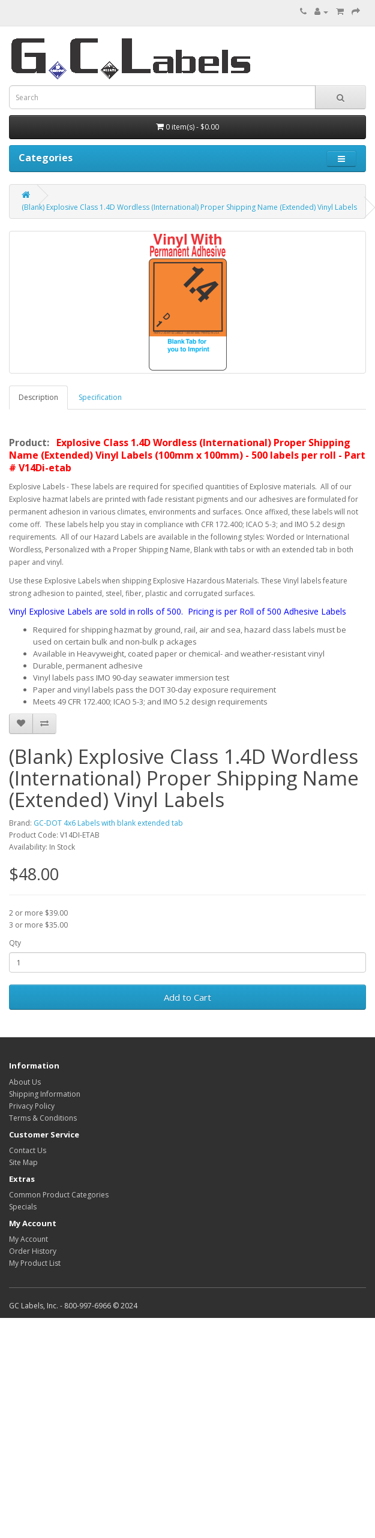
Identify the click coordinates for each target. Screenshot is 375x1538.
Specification (100, 397)
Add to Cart (187, 997)
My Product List (35, 1263)
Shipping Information (44, 1094)
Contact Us (27, 1150)
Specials (23, 1207)
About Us (25, 1082)
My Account (28, 1239)
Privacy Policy (32, 1106)
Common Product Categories (59, 1195)
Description (38, 397)
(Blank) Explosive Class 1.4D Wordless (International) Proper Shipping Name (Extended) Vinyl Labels (189, 207)
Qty (15, 943)
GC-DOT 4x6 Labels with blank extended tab (108, 823)
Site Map (23, 1162)
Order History (32, 1251)
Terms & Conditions (43, 1118)
